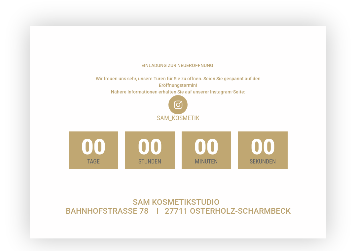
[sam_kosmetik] (178, 104)
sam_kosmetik (178, 118)
